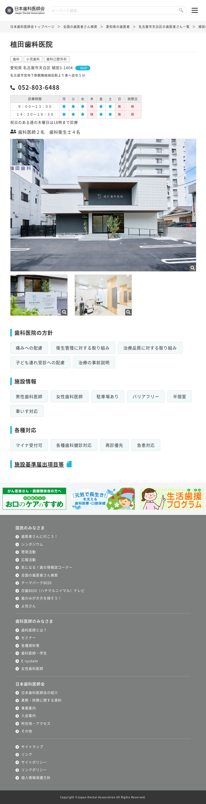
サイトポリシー (34, 762)
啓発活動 (28, 551)
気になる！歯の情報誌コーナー (47, 567)
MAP (84, 68)
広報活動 (28, 559)
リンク (26, 754)
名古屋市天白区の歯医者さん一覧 (164, 26)
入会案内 (28, 715)
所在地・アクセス (36, 723)
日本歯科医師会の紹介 (39, 692)
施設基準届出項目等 (39, 464)
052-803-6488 (39, 87)
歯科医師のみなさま (34, 621)
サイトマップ (32, 746)
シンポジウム (32, 544)
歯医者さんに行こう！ (39, 536)
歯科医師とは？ (34, 629)
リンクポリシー (34, 769)
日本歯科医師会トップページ (32, 26)
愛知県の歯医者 (118, 26)
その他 (26, 730)
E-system (29, 660)
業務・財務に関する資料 (41, 700)
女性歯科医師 (32, 668)
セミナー (28, 637)
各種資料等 (30, 645)
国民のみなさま (30, 527)
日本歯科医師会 (30, 684)
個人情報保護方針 (36, 777)
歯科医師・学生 (34, 652)
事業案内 (28, 707)
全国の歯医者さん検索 (80, 26)
